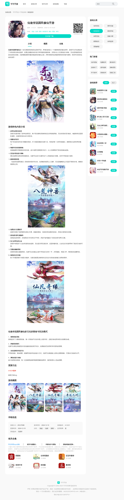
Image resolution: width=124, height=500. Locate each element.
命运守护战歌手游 (103, 169)
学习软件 (94, 73)
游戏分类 (34, 4)
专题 (65, 4)
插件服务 (103, 67)
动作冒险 (94, 62)
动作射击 (96, 26)
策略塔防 (113, 67)
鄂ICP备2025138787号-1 (62, 495)
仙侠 (36, 31)
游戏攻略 (56, 4)
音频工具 (113, 73)
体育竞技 (96, 36)
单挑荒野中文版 (102, 90)
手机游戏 (23, 12)
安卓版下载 (49, 36)
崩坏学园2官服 (102, 108)
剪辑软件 (103, 73)
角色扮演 (30, 12)
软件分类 (45, 4)
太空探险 (100, 152)
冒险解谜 (96, 46)
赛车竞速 (110, 26)
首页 (24, 4)
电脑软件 (103, 62)
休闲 (57, 31)
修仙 (50, 31)
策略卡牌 (110, 36)
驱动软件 (113, 62)
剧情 (40, 31)
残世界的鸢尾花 (102, 99)
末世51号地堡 (101, 161)
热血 (33, 31)
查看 (113, 91)
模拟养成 (110, 31)
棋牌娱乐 (96, 41)
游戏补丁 (94, 67)
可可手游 (16, 12)
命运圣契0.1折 (101, 143)
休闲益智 (110, 41)
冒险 (53, 31)
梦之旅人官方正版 (103, 117)
